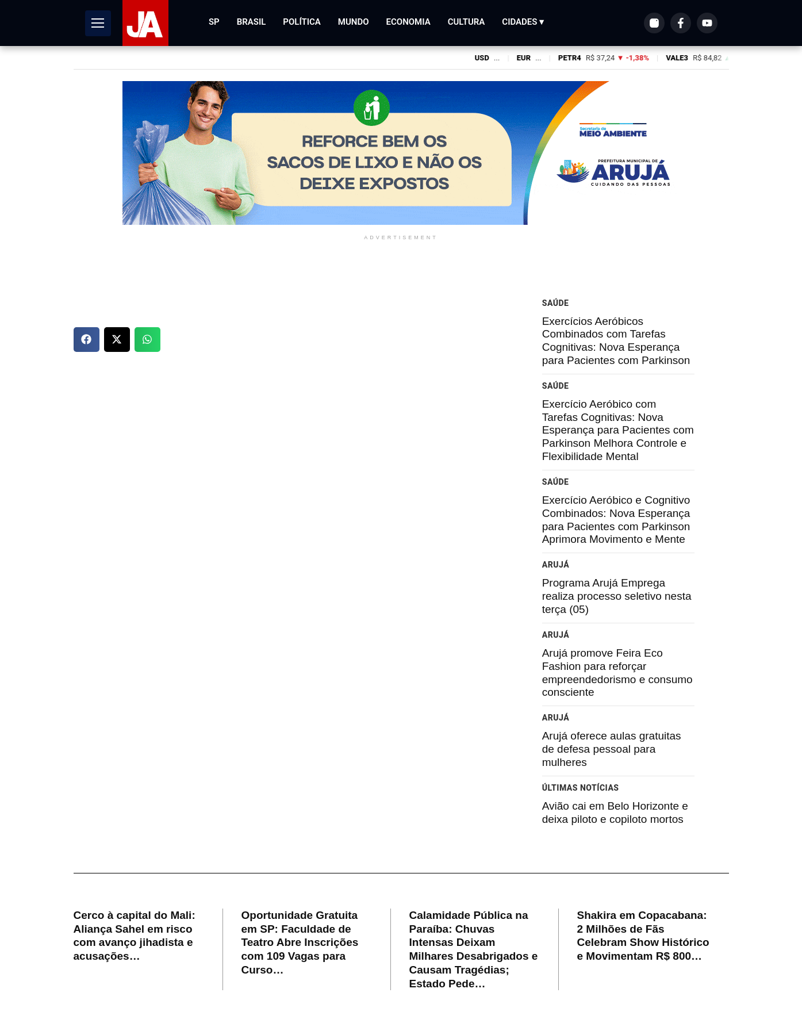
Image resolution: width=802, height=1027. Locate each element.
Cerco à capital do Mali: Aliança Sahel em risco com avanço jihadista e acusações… (134, 935)
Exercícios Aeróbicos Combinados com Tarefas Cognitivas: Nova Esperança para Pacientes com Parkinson (616, 340)
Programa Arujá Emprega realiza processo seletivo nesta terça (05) (617, 596)
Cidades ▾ (523, 22)
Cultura (466, 22)
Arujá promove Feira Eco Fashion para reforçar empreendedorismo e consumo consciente (617, 672)
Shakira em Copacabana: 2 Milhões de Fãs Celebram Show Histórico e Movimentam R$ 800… (643, 935)
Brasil (251, 22)
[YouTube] (707, 23)
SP (214, 22)
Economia (408, 22)
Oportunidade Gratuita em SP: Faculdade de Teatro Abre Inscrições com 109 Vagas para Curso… (300, 942)
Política (302, 22)
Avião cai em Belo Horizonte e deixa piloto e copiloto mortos (615, 812)
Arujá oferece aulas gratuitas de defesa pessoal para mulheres (611, 749)
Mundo (353, 22)
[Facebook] (680, 23)
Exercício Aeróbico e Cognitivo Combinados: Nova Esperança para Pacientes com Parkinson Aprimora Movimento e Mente (616, 519)
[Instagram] (654, 23)
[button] (86, 339)
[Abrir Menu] (98, 23)
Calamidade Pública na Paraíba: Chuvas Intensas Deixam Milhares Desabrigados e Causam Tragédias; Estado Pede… (473, 949)
